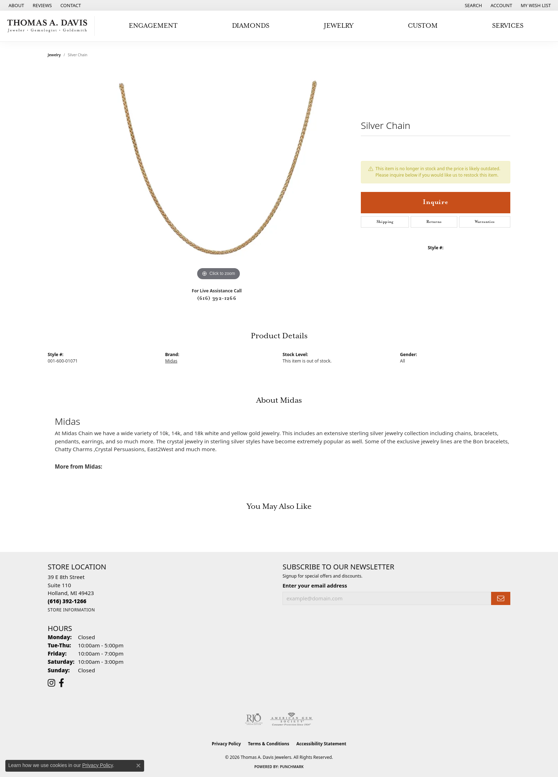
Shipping (385, 222)
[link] (15, 5)
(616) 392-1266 (217, 298)
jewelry (54, 54)
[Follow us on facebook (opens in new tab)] (61, 683)
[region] (218, 175)
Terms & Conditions (268, 744)
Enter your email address (315, 585)
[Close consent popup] (138, 765)
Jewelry (338, 26)
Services (507, 26)
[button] (472, 5)
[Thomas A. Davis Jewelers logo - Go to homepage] (49, 26)
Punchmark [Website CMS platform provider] (292, 766)
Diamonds (250, 26)
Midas (171, 361)
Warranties (485, 222)
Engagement (153, 26)
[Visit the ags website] (292, 719)
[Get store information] (71, 610)
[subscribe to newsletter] (500, 598)
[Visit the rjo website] (254, 719)
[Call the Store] (67, 601)
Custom (423, 26)
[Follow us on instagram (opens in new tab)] (51, 683)
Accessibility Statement (321, 744)
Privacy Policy (226, 744)
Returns (434, 222)
